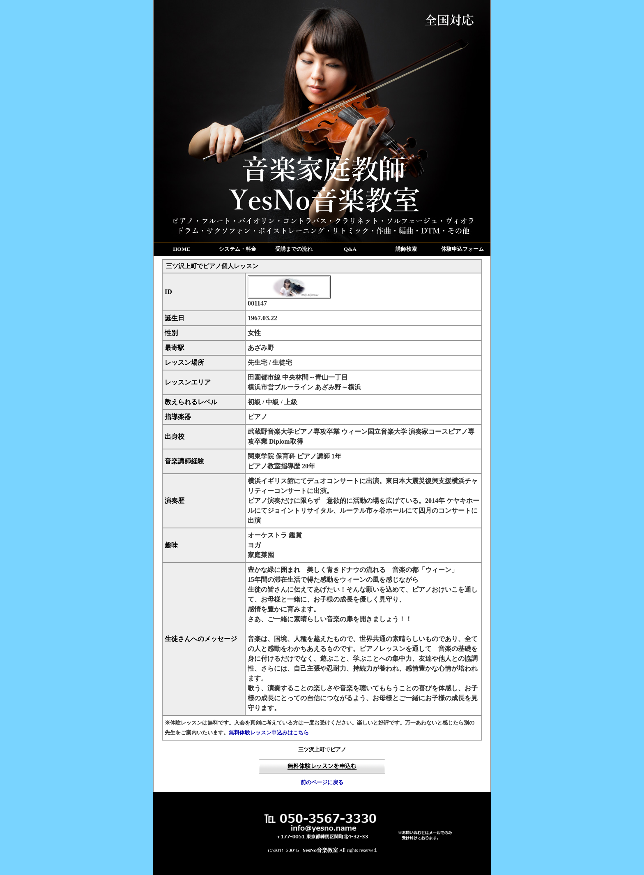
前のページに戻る (322, 782)
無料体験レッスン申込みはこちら (269, 732)
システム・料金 (237, 249)
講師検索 (406, 249)
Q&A (350, 249)
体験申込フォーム (462, 249)
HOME (181, 249)
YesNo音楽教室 (320, 850)
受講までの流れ (294, 249)
